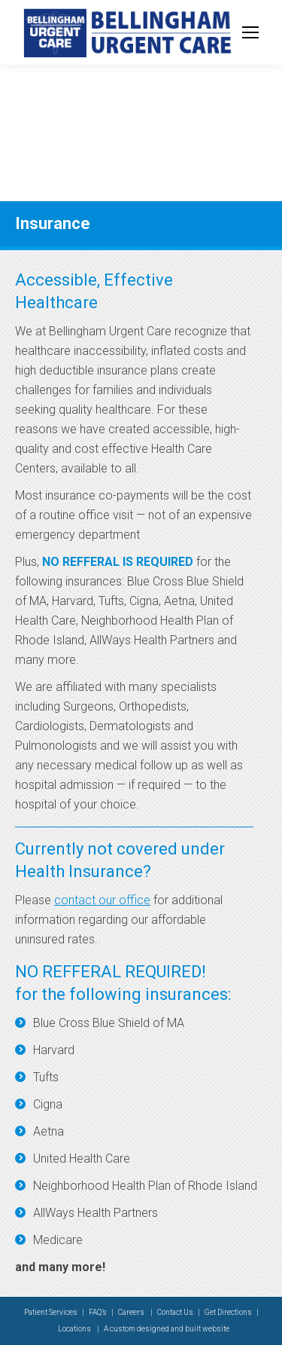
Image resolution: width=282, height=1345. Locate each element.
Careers (132, 1312)
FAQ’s (98, 1312)
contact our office (102, 900)
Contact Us (175, 1312)
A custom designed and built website (166, 1329)
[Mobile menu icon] (250, 32)
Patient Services (50, 1312)
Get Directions (228, 1312)
